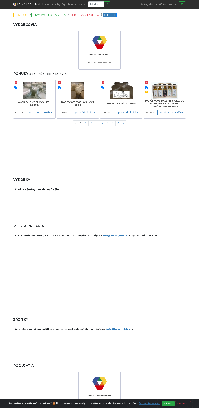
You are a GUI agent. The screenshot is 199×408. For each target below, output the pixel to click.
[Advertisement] (99, 150)
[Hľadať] (107, 4)
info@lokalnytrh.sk (114, 235)
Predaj (56, 4)
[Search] (96, 4)
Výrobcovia (69, 4)
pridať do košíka (40, 112)
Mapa (45, 4)
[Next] (123, 123)
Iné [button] (81, 4)
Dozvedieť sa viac (149, 405)
